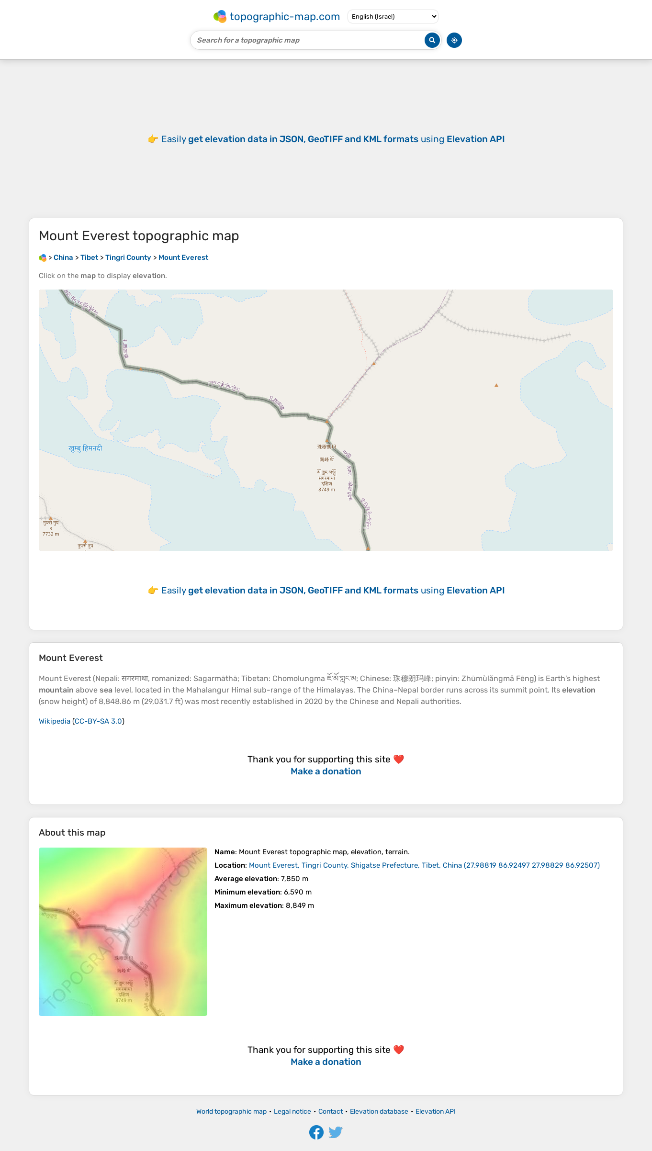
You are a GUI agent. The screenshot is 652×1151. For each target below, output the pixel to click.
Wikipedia (54, 721)
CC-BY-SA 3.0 (98, 721)
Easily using (333, 139)
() (424, 865)
